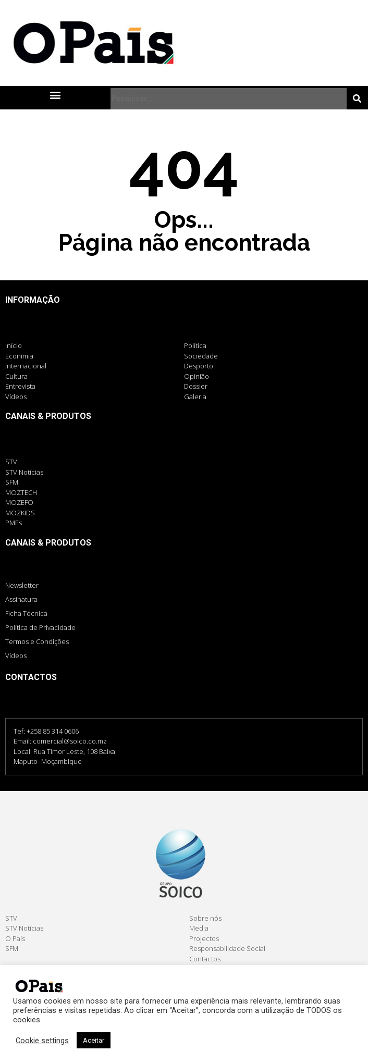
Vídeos (16, 655)
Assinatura (21, 599)
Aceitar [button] (93, 1040)
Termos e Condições (37, 641)
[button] (55, 94)
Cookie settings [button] (42, 1040)
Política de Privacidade (40, 627)
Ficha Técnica (26, 613)
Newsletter (22, 585)
